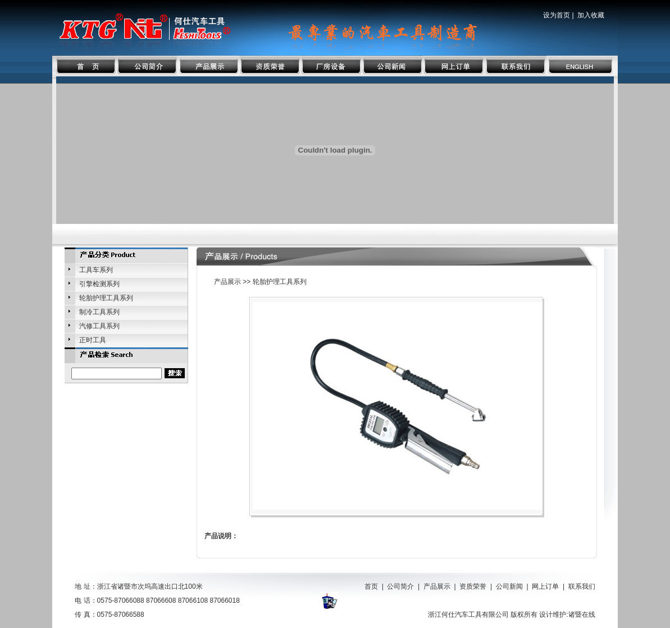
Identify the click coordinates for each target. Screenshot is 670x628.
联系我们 (581, 586)
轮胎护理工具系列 (106, 298)
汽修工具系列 (99, 326)
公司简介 (400, 586)
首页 (371, 586)
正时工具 (92, 340)
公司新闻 (509, 586)
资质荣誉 (472, 586)
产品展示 (436, 586)
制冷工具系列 (99, 312)
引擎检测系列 (99, 284)
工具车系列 (96, 270)
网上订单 (545, 586)
